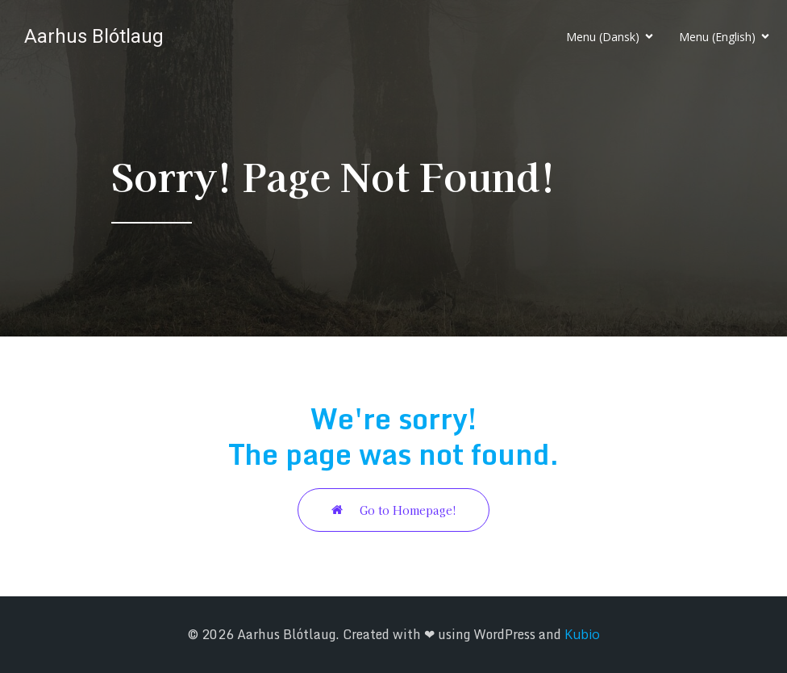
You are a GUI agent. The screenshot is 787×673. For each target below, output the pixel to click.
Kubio (582, 634)
